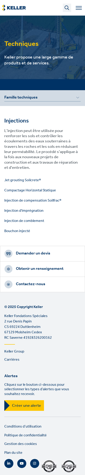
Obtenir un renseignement (39, 269)
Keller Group (14, 351)
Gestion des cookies (20, 443)
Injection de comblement (24, 220)
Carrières (11, 359)
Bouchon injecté (17, 231)
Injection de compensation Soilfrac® (32, 200)
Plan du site (13, 452)
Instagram (34, 463)
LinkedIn (8, 463)
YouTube (21, 463)
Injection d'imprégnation (24, 210)
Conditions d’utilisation (22, 426)
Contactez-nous (30, 284)
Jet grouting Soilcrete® (22, 180)
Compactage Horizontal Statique (30, 190)
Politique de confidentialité (25, 435)
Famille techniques (21, 98)
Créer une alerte (26, 405)
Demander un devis (33, 253)
